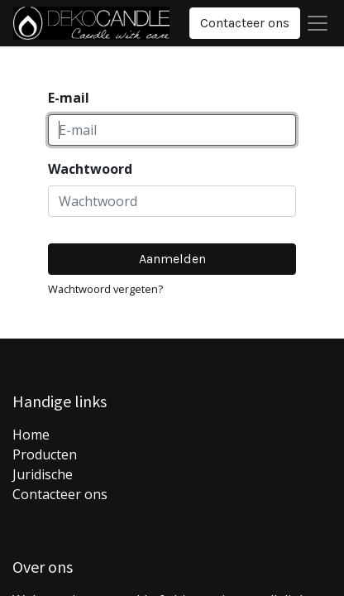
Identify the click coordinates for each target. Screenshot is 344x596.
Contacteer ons (244, 23)
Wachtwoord (90, 169)
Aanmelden (172, 259)
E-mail (68, 98)
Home (31, 434)
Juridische (42, 474)
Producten (44, 454)
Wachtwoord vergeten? (105, 288)
